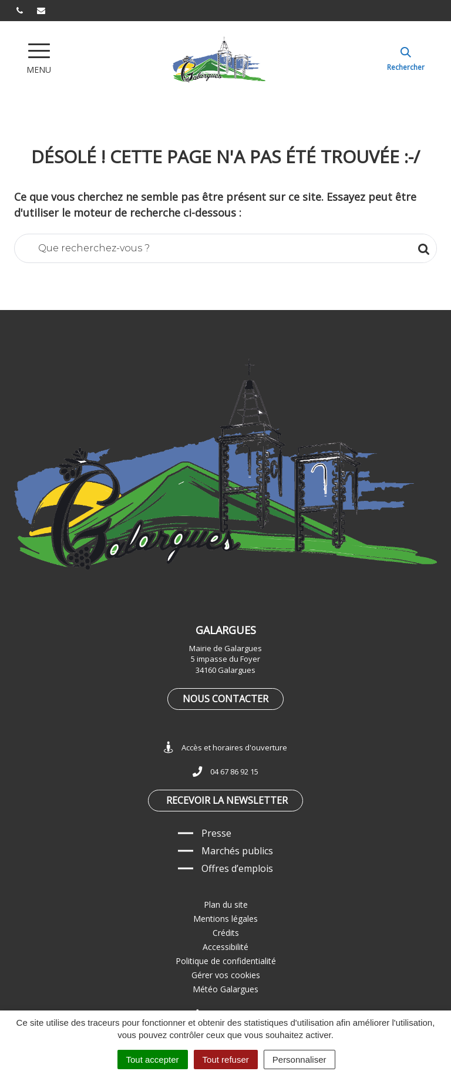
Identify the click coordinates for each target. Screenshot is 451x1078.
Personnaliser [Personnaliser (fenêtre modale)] (299, 1059)
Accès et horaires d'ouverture (225, 747)
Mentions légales (225, 918)
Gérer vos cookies (225, 975)
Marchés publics (237, 850)
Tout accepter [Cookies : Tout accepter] (152, 1059)
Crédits (226, 932)
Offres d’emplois (237, 868)
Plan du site (226, 904)
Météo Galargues (225, 989)
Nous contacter (225, 698)
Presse (216, 833)
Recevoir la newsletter (227, 800)
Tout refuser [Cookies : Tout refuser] (226, 1059)
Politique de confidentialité (226, 960)
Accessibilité (225, 946)
